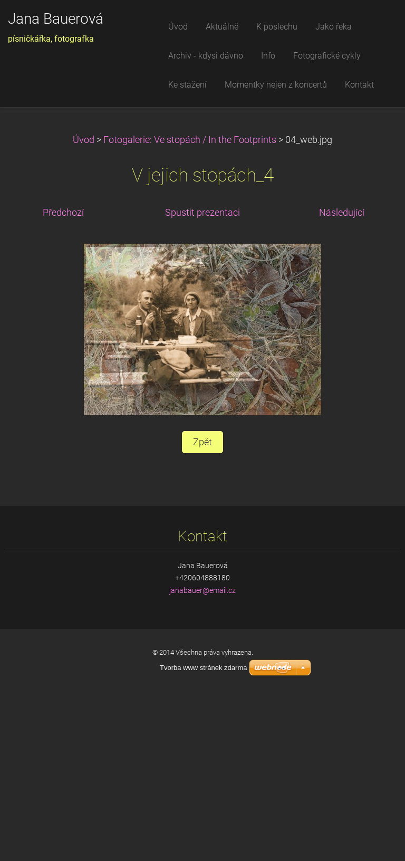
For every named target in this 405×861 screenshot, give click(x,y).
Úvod (83, 303)
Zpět (202, 605)
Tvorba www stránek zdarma (203, 668)
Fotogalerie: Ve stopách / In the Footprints (189, 303)
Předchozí (63, 375)
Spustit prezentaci (202, 375)
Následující (341, 375)
